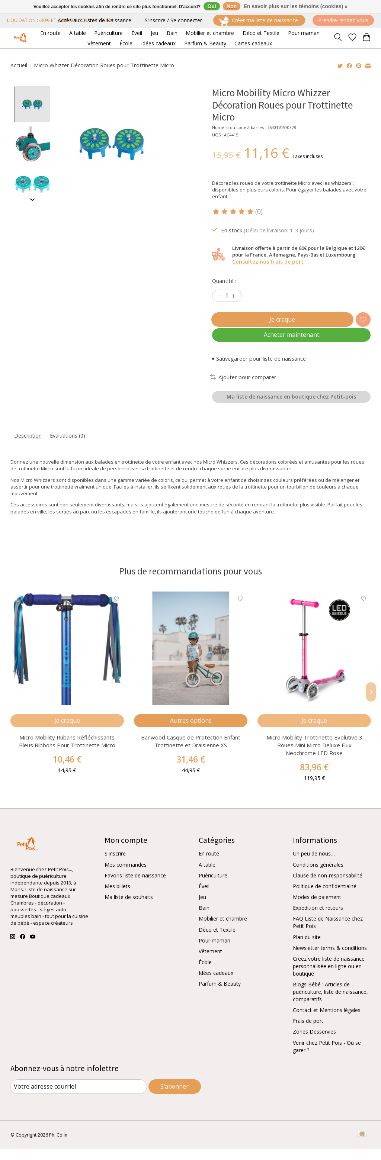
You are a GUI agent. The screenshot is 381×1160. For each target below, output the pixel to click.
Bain (204, 919)
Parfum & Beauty (220, 995)
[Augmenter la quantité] (233, 296)
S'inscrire (115, 865)
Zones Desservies (314, 1043)
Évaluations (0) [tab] (70, 443)
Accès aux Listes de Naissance (94, 20)
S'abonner (174, 1097)
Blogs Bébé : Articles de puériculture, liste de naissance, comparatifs (330, 1003)
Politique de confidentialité (324, 897)
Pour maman (214, 952)
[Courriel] (78, 1098)
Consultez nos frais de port (268, 261)
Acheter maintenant (291, 339)
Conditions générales (318, 876)
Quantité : (224, 280)
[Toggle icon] (337, 38)
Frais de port (308, 1032)
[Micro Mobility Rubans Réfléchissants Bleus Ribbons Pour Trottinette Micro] (67, 656)
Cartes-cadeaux (253, 43)
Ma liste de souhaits (129, 908)
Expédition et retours (318, 919)
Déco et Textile (217, 941)
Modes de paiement (317, 908)
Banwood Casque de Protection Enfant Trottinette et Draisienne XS (190, 752)
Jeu (202, 908)
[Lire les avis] (233, 212)
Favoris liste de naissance (135, 886)
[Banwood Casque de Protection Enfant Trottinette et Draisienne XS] (190, 656)
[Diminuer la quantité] (220, 296)
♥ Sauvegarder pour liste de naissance (258, 364)
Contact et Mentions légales (327, 1021)
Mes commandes (126, 876)
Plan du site (307, 948)
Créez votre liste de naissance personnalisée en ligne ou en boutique (329, 978)
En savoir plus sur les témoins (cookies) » (296, 6)
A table (207, 876)
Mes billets (117, 897)
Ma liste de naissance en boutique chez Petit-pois (291, 403)
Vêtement (210, 962)
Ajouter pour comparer (243, 383)
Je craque (281, 320)
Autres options (190, 730)
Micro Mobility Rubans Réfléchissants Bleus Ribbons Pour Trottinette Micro (67, 752)
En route (209, 865)
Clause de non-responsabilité (327, 886)
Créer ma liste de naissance (259, 21)
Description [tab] (29, 443)
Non (232, 6)
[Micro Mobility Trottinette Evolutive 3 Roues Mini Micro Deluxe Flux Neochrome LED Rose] (314, 656)
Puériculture (213, 886)
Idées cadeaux (216, 984)
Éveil (204, 897)
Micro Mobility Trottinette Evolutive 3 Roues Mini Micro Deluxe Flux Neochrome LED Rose (314, 756)
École (205, 973)
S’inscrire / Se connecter (173, 20)
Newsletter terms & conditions (330, 959)
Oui (211, 6)
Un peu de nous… (314, 865)
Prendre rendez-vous (343, 20)
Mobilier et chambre (223, 930)
